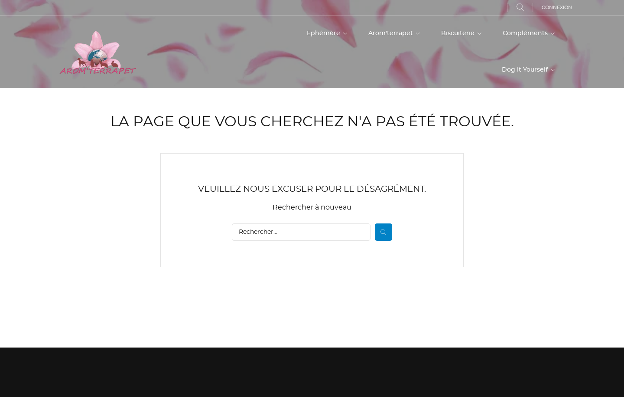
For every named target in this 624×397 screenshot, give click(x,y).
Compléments (526, 33)
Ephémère (324, 33)
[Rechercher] (301, 232)
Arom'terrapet (391, 33)
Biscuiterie (458, 33)
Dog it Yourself (525, 70)
